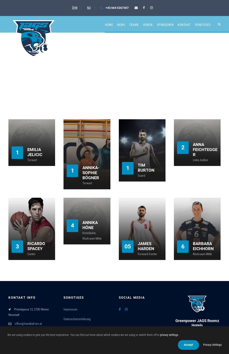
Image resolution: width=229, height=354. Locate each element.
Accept (188, 344)
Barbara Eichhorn (203, 246)
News (121, 25)
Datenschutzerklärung (77, 319)
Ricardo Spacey (36, 246)
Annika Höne (90, 225)
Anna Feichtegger (205, 149)
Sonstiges (203, 25)
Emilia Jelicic (34, 152)
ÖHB (74, 8)
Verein (148, 25)
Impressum (70, 309)
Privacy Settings (212, 344)
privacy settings (169, 335)
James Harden (146, 246)
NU (89, 8)
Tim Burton (146, 168)
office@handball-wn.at (28, 324)
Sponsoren (165, 25)
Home (109, 25)
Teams (134, 25)
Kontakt (184, 25)
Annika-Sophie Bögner (90, 172)
